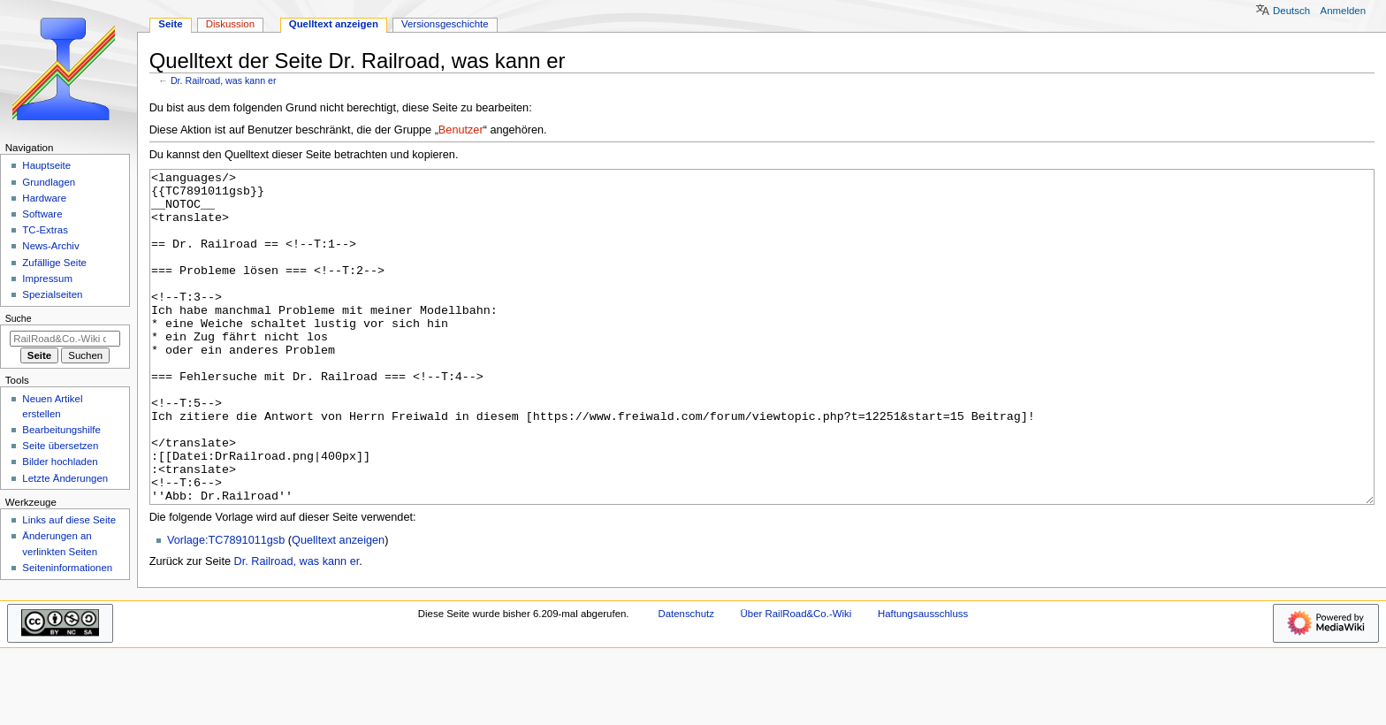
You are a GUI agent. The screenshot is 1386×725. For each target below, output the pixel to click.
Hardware (44, 198)
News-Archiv (50, 245)
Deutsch (1291, 10)
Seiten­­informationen (67, 567)
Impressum (47, 278)
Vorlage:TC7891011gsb (226, 606)
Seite (170, 24)
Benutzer (461, 130)
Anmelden (1344, 10)
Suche (18, 318)
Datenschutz (686, 680)
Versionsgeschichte (445, 24)
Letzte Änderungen (65, 478)
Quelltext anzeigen (338, 606)
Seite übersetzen (60, 445)
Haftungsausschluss (923, 680)
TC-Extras (45, 230)
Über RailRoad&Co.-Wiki (796, 680)
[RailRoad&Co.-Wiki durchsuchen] (65, 339)
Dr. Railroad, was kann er (224, 80)
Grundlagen (48, 182)
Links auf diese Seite (69, 520)
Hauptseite (46, 165)
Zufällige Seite (54, 262)
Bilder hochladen (59, 461)
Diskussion (230, 24)
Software (42, 214)
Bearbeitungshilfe (61, 429)
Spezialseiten (52, 294)
